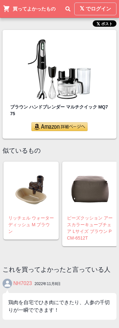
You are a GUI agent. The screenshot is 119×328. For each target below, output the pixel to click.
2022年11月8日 (48, 284)
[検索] (68, 9)
